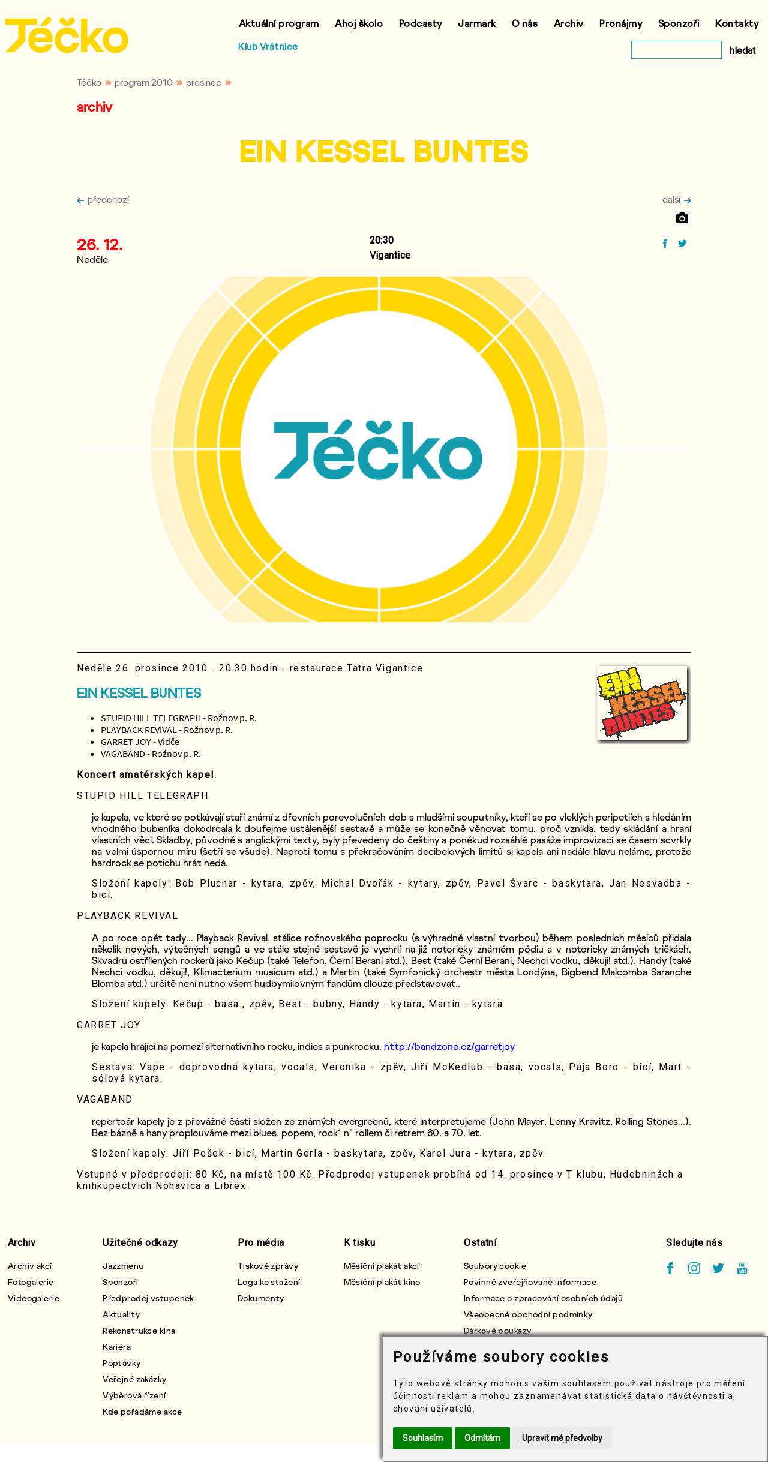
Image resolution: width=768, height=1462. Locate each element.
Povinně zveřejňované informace (530, 1282)
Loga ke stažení (269, 1282)
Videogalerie (33, 1298)
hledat (742, 50)
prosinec (203, 82)
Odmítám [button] (482, 1438)
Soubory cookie (495, 1265)
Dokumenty (261, 1298)
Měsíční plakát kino (382, 1282)
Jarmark (477, 23)
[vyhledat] (676, 50)
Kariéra (117, 1346)
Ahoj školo (359, 23)
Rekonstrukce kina (139, 1330)
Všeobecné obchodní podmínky (528, 1314)
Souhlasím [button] (423, 1438)
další (676, 199)
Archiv (569, 23)
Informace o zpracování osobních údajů (543, 1298)
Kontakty (736, 23)
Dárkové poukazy (498, 1330)
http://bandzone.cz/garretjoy (449, 1046)
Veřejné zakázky (135, 1379)
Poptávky (122, 1363)
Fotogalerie (31, 1282)
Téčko (89, 82)
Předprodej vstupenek (148, 1298)
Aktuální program (279, 23)
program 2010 (144, 82)
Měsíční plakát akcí (381, 1265)
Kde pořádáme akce (142, 1411)
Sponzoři (679, 23)
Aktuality (121, 1314)
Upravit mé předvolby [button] (562, 1438)
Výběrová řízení (134, 1395)
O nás (525, 23)
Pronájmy (620, 23)
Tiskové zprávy (268, 1265)
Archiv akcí (30, 1265)
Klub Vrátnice (268, 46)
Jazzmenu (123, 1265)
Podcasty (420, 23)
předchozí (103, 199)
